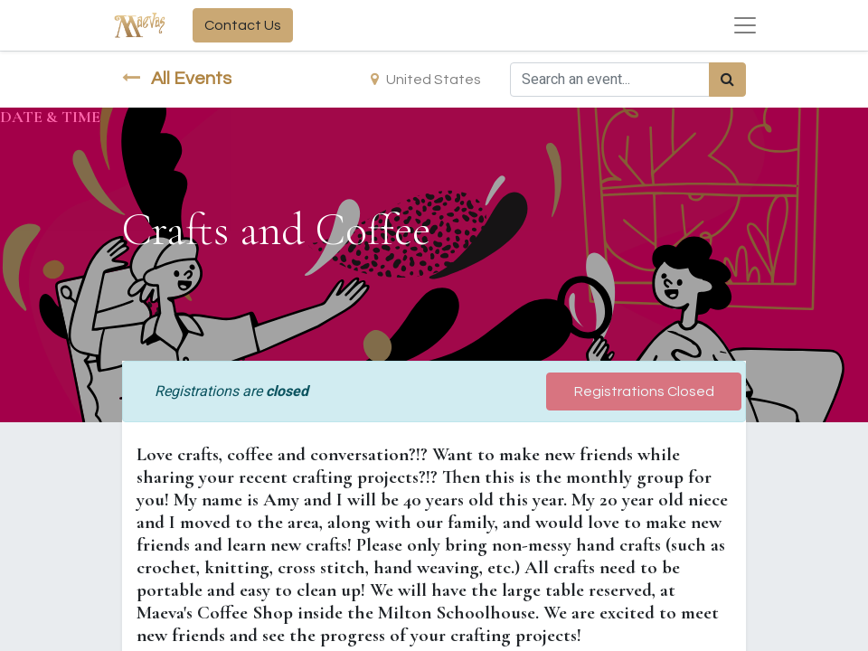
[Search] (727, 79)
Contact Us (242, 25)
